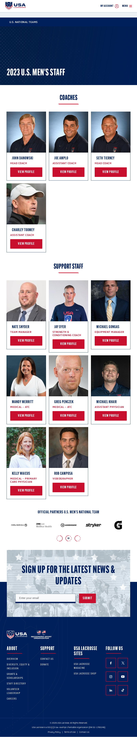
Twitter (123, 663)
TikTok (123, 690)
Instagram (110, 676)
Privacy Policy (54, 732)
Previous (60, 538)
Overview (12, 659)
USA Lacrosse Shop (85, 674)
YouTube (123, 676)
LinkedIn (111, 690)
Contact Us (47, 659)
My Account (109, 6)
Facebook (111, 663)
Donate (44, 665)
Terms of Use (70, 732)
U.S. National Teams (21, 22)
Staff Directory (16, 684)
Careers (12, 699)
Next (78, 538)
